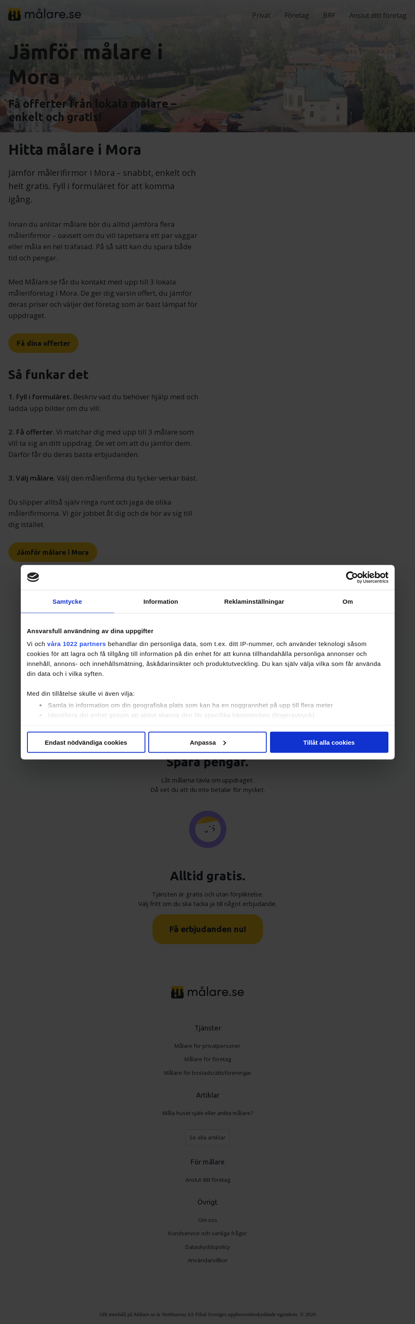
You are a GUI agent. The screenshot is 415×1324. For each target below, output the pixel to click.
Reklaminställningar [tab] (254, 601)
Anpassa (208, 742)
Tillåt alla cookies (329, 742)
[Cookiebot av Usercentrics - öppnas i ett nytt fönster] (352, 577)
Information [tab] (160, 601)
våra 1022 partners (76, 643)
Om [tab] (347, 601)
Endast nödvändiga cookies (86, 742)
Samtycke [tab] (67, 601)
